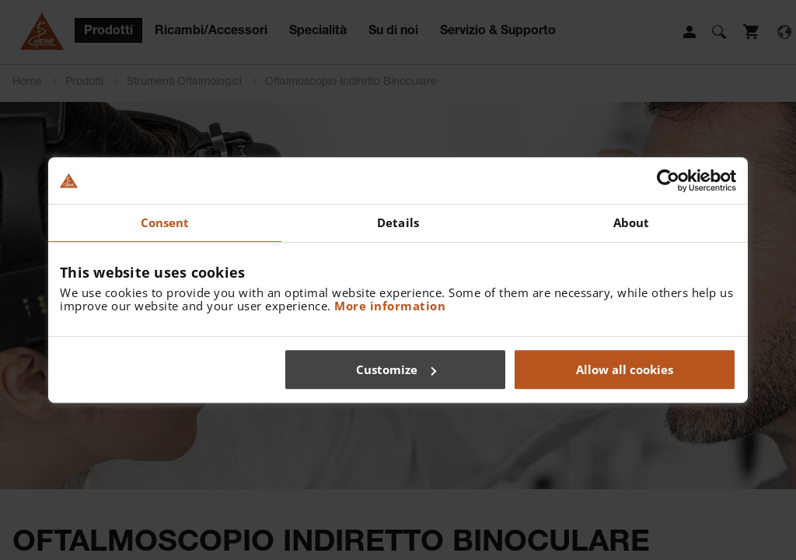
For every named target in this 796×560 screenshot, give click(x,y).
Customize (396, 369)
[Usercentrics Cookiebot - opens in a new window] (668, 180)
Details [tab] (398, 222)
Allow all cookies (624, 369)
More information (389, 305)
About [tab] (631, 222)
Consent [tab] (165, 222)
